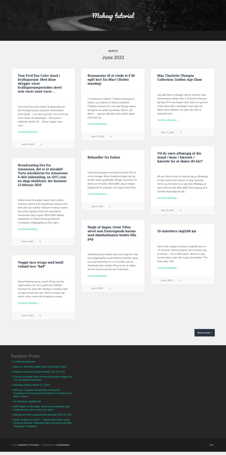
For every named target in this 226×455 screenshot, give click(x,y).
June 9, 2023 (97, 206)
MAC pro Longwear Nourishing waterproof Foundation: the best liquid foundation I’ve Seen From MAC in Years (42, 393)
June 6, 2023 (97, 288)
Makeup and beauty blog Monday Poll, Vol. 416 (39, 371)
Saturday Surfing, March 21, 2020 (31, 384)
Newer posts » (204, 332)
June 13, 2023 (97, 136)
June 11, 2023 (167, 132)
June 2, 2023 (27, 315)
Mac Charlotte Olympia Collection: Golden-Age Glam (179, 77)
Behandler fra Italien (104, 157)
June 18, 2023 (27, 144)
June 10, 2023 (167, 210)
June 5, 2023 (167, 280)
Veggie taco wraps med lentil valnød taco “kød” (40, 264)
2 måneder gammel (24, 361)
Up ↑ (212, 445)
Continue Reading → (29, 131)
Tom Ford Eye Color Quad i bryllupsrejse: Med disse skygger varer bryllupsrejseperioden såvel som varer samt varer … (40, 83)
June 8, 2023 (27, 241)
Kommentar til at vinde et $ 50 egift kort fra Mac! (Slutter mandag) (111, 79)
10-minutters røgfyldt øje (176, 231)
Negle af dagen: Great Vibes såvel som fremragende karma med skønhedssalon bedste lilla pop (112, 233)
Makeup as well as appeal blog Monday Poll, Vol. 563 (42, 414)
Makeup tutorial (113, 15)
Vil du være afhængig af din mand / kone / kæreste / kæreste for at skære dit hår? (180, 157)
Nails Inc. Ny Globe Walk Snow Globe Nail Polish (39, 366)
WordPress (63, 445)
